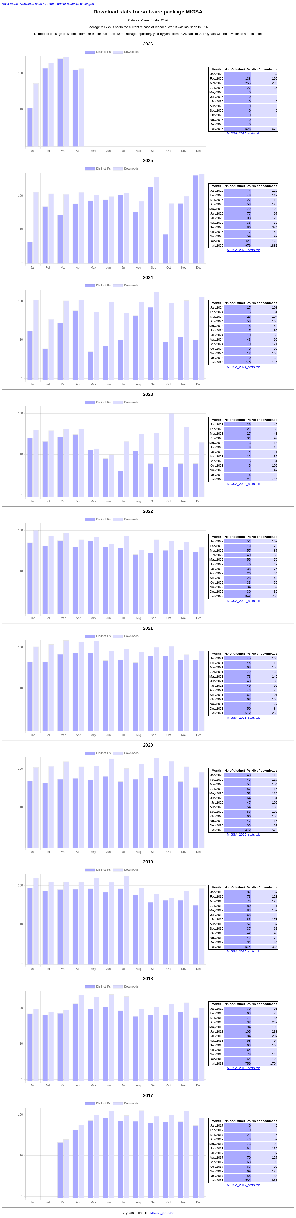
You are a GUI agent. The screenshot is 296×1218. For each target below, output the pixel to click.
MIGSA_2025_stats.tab (243, 250)
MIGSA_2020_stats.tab (243, 834)
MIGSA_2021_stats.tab (243, 717)
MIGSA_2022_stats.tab (243, 601)
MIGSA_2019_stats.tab (243, 951)
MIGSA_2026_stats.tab (243, 133)
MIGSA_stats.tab (162, 1213)
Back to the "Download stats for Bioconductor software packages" (48, 4)
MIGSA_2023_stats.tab (243, 484)
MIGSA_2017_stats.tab (243, 1185)
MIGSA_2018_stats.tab (243, 1068)
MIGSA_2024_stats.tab (243, 367)
